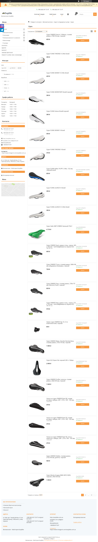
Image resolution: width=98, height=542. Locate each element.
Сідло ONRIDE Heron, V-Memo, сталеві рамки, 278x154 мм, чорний (59, 35)
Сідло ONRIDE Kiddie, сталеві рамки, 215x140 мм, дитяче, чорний (58, 456)
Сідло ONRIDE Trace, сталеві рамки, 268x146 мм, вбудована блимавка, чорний (61, 265)
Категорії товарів (39, 14)
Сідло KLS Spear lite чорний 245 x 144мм (59, 360)
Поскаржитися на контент (51, 540)
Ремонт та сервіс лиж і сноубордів (12, 55)
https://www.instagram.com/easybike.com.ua (14, 153)
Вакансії (4, 50)
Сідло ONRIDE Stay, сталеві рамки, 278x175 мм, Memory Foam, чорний (60, 284)
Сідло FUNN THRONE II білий (56, 149)
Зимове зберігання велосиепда (12, 505)
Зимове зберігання (7, 52)
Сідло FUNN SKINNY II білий (55, 130)
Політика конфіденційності (65, 540)
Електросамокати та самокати (11, 38)
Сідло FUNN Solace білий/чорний (57, 111)
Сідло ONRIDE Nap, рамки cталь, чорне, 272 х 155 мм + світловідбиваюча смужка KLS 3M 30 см (61, 304)
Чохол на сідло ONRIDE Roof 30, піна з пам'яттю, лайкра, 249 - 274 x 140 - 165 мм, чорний (60, 438)
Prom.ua (57, 537)
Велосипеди (6, 40)
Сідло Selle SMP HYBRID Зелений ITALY (59, 226)
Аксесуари (6, 35)
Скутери (5, 43)
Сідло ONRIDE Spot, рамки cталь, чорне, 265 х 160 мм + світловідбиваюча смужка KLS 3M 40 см (61, 246)
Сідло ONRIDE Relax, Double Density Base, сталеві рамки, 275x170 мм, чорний (60, 342)
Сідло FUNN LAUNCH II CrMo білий (57, 207)
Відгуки (4, 48)
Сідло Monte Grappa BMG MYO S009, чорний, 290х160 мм (58, 476)
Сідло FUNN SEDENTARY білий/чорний (59, 92)
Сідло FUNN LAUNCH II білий (56, 188)
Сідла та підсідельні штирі (61, 22)
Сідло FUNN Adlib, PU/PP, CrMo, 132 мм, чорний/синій (59, 169)
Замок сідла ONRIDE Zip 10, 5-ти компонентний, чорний (57, 322)
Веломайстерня (8, 507)
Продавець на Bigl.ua (49, 538)
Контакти (4, 45)
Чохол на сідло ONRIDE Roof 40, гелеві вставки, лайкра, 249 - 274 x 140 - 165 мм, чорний (60, 400)
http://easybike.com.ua (9, 138)
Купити (82, 40)
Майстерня (52, 14)
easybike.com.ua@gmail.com (10, 140)
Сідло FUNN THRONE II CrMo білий (57, 54)
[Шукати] (95, 14)
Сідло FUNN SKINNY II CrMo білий (57, 73)
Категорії (4, 29)
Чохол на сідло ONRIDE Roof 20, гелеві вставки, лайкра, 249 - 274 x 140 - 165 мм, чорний (60, 419)
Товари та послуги (36, 22)
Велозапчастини (48, 22)
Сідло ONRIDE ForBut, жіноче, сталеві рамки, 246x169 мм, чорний (58, 380)
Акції (61, 14)
